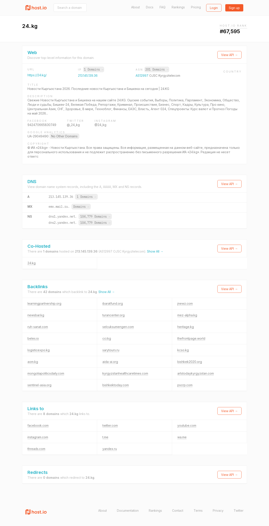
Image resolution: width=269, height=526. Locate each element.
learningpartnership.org (44, 303)
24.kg (31, 263)
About (135, 7)
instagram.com (37, 437)
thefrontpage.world (191, 338)
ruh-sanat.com (37, 327)
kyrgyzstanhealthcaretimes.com (125, 373)
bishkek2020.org (189, 362)
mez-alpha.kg (187, 315)
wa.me (182, 437)
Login (214, 8)
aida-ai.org (110, 362)
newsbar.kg (35, 315)
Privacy (218, 510)
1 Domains (93, 69)
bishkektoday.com (115, 385)
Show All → (155, 251)
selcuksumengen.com (118, 327)
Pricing (196, 7)
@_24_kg (73, 125)
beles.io (33, 338)
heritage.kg (185, 327)
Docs (149, 7)
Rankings (178, 7)
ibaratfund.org (112, 303)
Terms (198, 510)
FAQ (162, 7)
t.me (105, 437)
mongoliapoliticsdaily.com (45, 373)
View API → (229, 55)
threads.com (36, 449)
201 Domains (156, 69)
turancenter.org (113, 315)
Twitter (239, 510)
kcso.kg (183, 350)
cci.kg (106, 338)
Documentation (128, 510)
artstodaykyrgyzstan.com (195, 373)
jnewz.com (185, 303)
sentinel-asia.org (39, 385)
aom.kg (32, 362)
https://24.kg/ (37, 75)
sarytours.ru (110, 350)
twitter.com (110, 425)
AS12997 (142, 75)
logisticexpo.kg (38, 350)
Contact (177, 510)
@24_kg (100, 125)
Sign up (234, 8)
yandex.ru (109, 449)
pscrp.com (185, 385)
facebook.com (38, 425)
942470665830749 (41, 125)
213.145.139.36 (88, 75)
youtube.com (186, 425)
